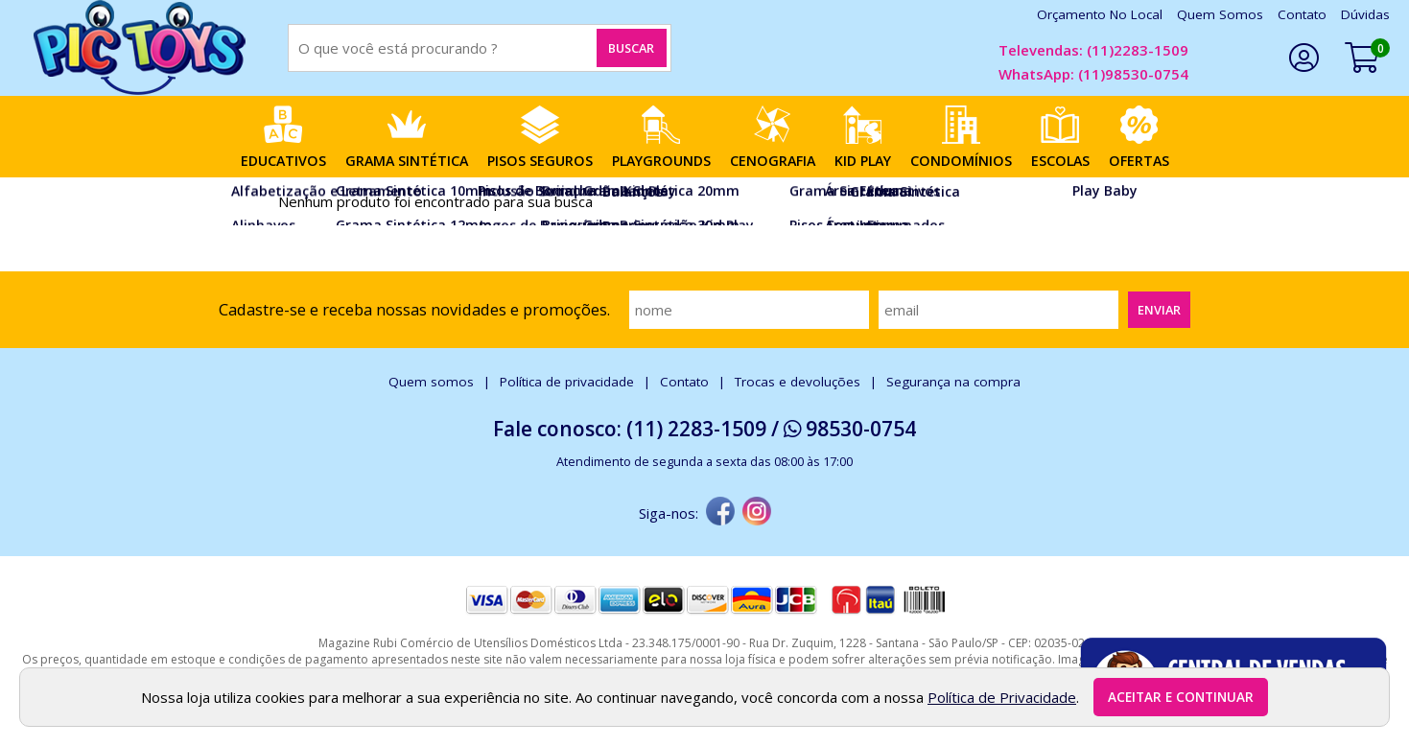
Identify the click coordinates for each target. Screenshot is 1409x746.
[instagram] (756, 513)
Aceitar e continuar (1181, 697)
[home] (139, 48)
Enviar (1159, 309)
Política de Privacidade (1002, 697)
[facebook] (720, 513)
